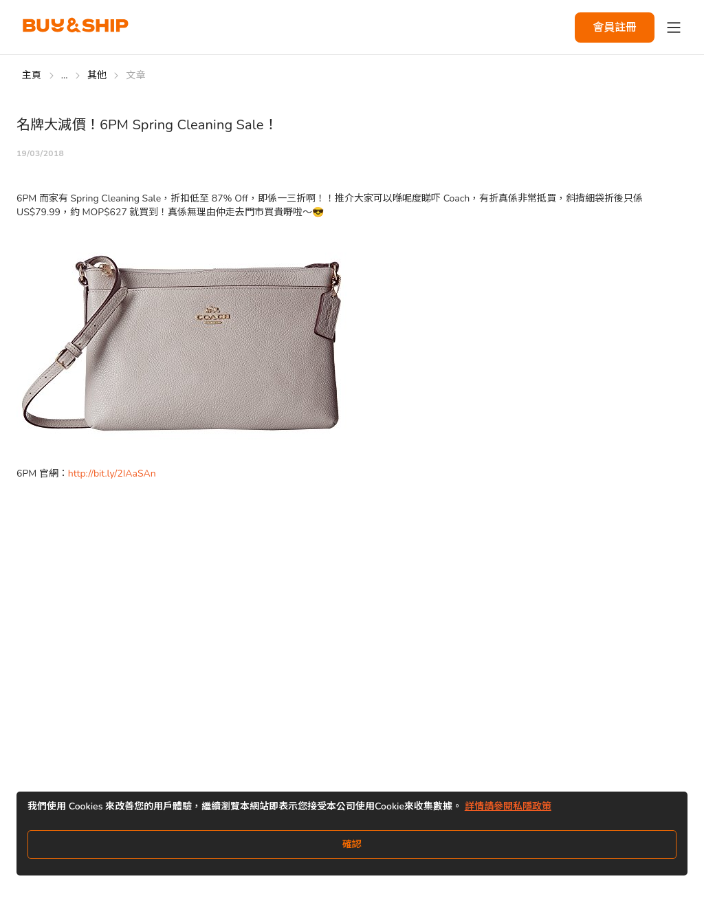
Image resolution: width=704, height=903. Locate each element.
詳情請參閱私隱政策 (508, 806)
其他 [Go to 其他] (97, 75)
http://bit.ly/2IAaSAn (112, 473)
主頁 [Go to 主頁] (32, 75)
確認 (352, 844)
